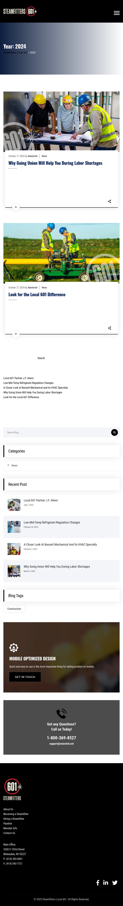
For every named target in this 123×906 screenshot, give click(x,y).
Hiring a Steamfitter (13, 818)
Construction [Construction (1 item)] (14, 608)
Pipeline (7, 823)
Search (7, 352)
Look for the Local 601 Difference (36, 294)
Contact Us (9, 833)
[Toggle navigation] (117, 13)
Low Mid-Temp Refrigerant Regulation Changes (28, 383)
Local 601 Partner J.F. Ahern (18, 378)
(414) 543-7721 (14, 863)
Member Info (10, 828)
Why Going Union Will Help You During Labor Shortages (55, 162)
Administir (32, 156)
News (44, 156)
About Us (8, 809)
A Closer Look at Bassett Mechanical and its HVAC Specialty (35, 387)
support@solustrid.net (61, 743)
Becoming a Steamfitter (16, 814)
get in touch (25, 676)
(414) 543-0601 (14, 858)
